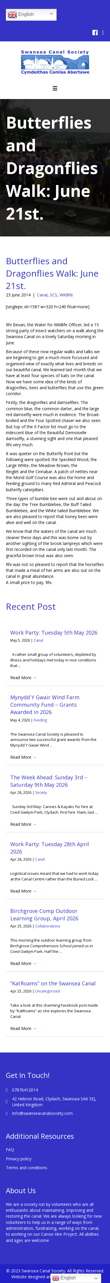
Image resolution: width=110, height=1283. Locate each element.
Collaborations (47, 926)
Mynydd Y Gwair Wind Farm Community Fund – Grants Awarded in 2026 (44, 705)
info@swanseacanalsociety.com (42, 1113)
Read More (23, 677)
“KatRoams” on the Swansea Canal (53, 983)
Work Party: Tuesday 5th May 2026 (53, 632)
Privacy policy (18, 1159)
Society (41, 792)
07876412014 (25, 1090)
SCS (53, 295)
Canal (42, 295)
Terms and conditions (26, 1167)
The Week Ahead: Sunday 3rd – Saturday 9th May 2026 (48, 781)
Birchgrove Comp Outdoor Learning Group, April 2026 (44, 914)
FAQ (10, 1149)
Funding (40, 720)
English (21, 15)
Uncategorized (47, 991)
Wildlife (66, 295)
